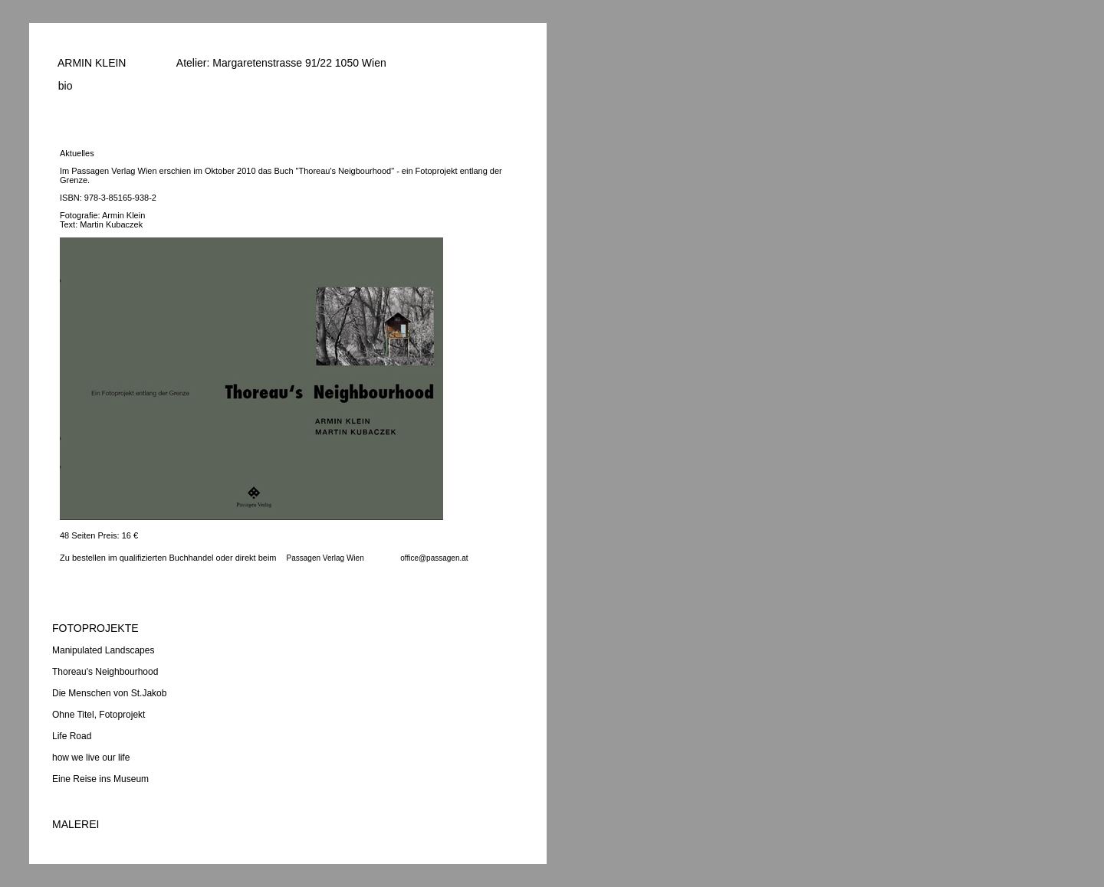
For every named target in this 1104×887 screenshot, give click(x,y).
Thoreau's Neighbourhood (105, 671)
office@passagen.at (434, 558)
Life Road (71, 736)
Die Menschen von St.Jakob (109, 693)
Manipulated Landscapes (103, 650)
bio (62, 86)
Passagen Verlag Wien (325, 558)
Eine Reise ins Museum (100, 779)
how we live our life (91, 757)
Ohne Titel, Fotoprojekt (98, 714)
